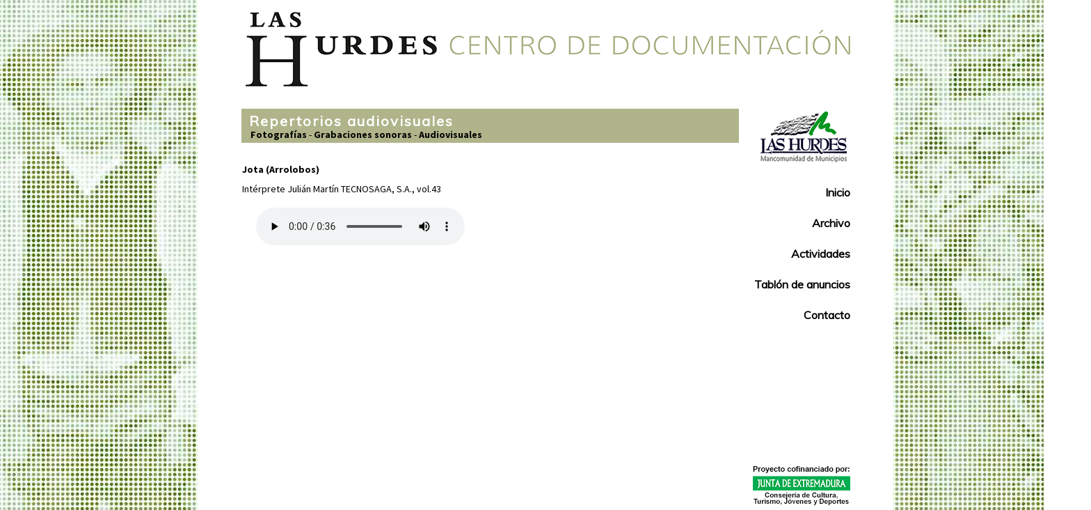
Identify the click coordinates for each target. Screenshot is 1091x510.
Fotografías (278, 134)
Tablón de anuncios (802, 284)
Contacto (827, 315)
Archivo (831, 223)
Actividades (820, 254)
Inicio (837, 192)
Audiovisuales (450, 134)
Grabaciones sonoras (363, 134)
